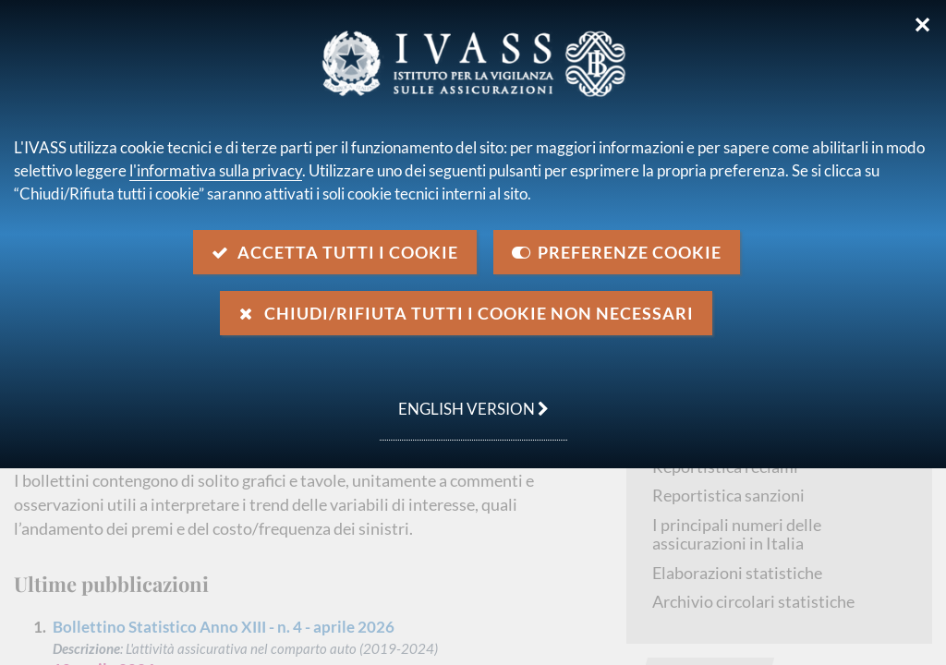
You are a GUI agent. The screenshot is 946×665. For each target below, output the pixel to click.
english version (464, 399)
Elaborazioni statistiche (737, 572)
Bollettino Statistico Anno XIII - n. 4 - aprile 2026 (223, 626)
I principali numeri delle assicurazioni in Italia (736, 534)
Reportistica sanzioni (728, 495)
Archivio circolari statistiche (753, 601)
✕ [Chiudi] (922, 25)
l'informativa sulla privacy (215, 170)
